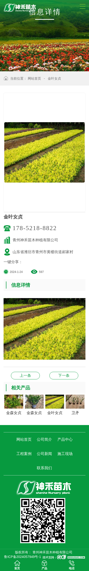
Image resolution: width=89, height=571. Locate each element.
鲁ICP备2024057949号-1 (22, 557)
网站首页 (34, 78)
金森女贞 (64, 375)
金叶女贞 (54, 78)
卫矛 (25, 375)
